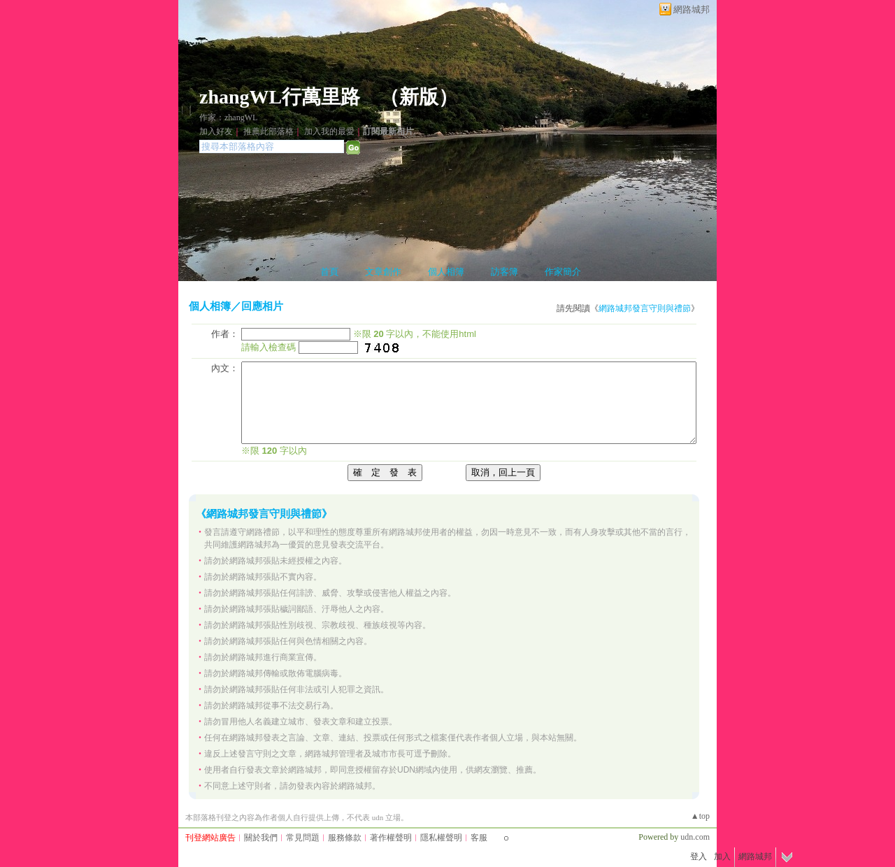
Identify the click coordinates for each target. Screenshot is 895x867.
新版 (418, 97)
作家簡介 (563, 271)
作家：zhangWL (228, 117)
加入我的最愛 (329, 131)
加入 (722, 856)
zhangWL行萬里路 (279, 97)
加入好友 (216, 131)
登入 (698, 856)
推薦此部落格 (268, 131)
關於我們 (261, 838)
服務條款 (344, 838)
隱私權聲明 (441, 838)
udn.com (695, 837)
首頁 (329, 271)
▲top (700, 816)
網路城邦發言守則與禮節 (645, 308)
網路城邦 (691, 9)
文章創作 (383, 271)
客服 (479, 838)
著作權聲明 (391, 838)
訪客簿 (504, 271)
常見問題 (303, 838)
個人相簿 (446, 271)
